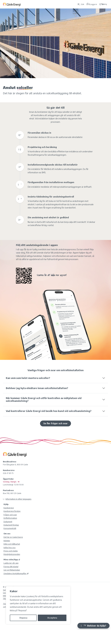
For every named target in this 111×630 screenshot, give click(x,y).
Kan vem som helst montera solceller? (28, 378)
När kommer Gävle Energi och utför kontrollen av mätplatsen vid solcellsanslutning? (44, 399)
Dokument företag (11, 525)
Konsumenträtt (10, 528)
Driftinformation (10, 518)
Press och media (11, 551)
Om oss (7, 533)
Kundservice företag (12, 511)
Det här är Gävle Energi (13, 537)
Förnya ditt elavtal (11, 566)
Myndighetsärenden (12, 554)
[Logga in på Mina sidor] (91, 4)
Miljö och (12, 544)
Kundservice (9, 508)
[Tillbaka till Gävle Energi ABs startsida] (39, 4)
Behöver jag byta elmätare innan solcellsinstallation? (37, 388)
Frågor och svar (10, 514)
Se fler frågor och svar (55, 423)
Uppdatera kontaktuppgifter (16, 573)
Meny (103, 4)
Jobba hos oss (10, 547)
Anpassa (23, 618)
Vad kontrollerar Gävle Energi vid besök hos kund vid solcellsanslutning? (48, 411)
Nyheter (7, 540)
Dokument (8, 521)
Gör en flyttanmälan (12, 570)
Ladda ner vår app (11, 563)
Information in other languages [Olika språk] (18, 499)
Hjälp (6, 504)
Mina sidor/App (12, 559)
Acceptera (52, 618)
